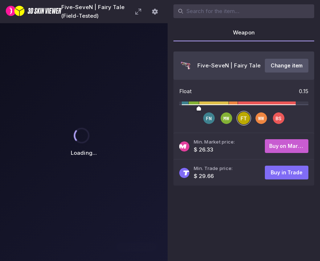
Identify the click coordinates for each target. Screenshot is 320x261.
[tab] (243, 34)
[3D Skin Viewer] (33, 11)
